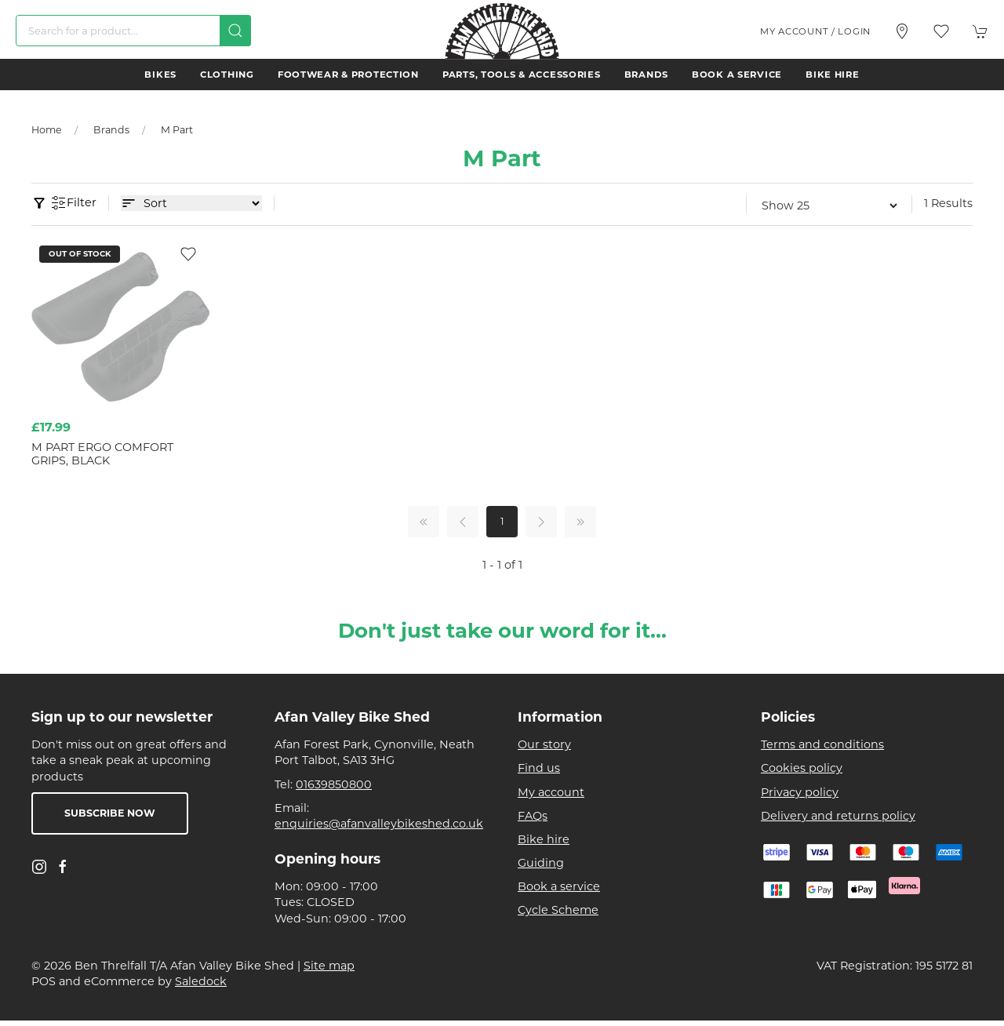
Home (46, 130)
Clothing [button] (227, 74)
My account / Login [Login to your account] (815, 31)
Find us (539, 768)
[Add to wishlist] (188, 253)
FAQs (532, 816)
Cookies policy (801, 768)
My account (551, 792)
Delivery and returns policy (838, 816)
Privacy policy (799, 792)
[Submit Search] (235, 30)
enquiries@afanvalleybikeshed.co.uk (379, 824)
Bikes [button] (160, 74)
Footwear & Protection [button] (348, 74)
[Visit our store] (902, 31)
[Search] (133, 30)
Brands (646, 74)
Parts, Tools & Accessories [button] (521, 74)
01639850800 (334, 784)
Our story (544, 744)
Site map (329, 966)
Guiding (541, 863)
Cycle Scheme (558, 910)
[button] (941, 31)
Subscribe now (109, 813)
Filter (73, 203)
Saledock (201, 981)
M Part (177, 130)
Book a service (737, 74)
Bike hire (832, 74)
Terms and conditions (822, 744)
